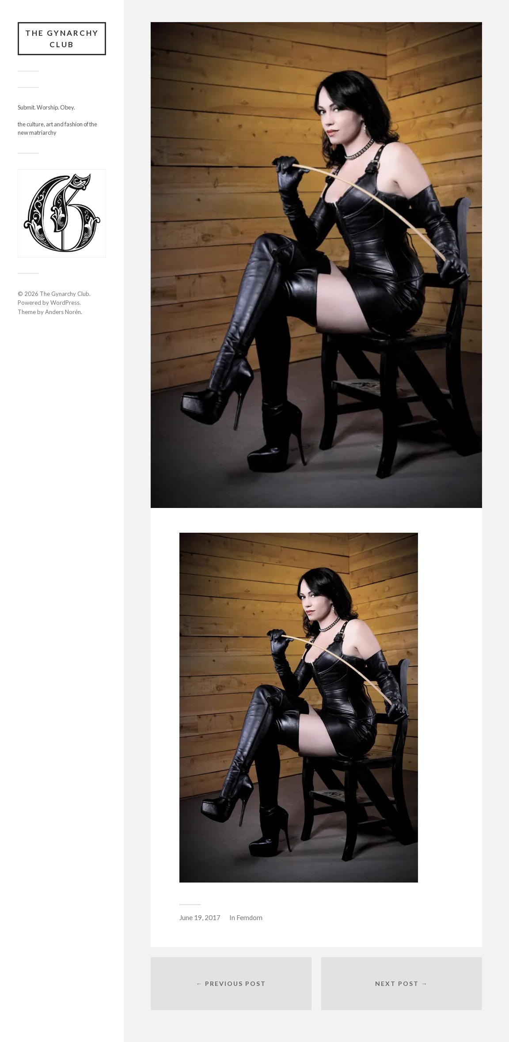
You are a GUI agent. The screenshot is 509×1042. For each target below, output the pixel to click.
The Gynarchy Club (62, 38)
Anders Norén (63, 311)
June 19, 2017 (199, 917)
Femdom (249, 917)
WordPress (65, 302)
